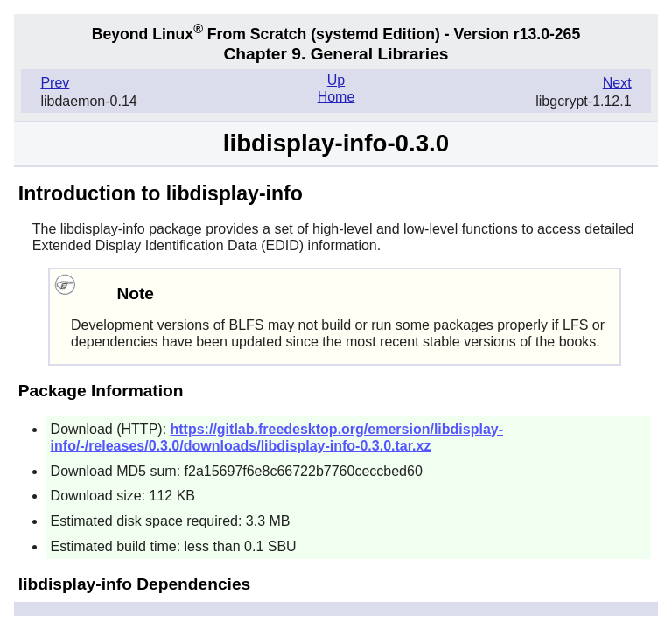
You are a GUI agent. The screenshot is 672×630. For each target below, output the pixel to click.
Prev (54, 82)
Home (336, 96)
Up (336, 80)
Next (617, 82)
